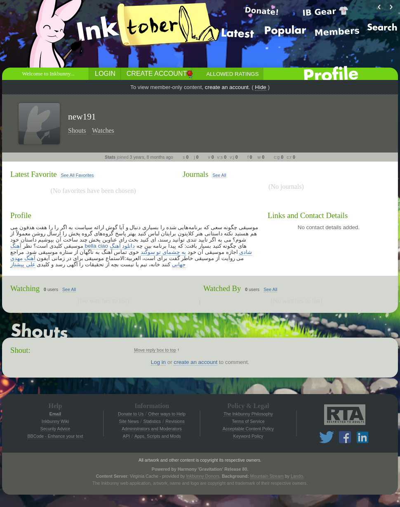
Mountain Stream (267, 476)
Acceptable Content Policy (248, 428)
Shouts (77, 130)
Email (55, 413)
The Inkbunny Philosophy (248, 413)
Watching (25, 288)
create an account (227, 87)
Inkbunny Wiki (55, 421)
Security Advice (55, 428)
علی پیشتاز (22, 264)
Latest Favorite (33, 174)
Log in (158, 362)
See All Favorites (77, 175)
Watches (103, 130)
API (126, 436)
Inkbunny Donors (202, 476)
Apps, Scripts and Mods (157, 436)
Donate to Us (131, 413)
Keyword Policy (248, 436)
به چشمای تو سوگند (163, 252)
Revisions (174, 421)
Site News (129, 421)
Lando (297, 476)
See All (219, 175)
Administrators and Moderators (152, 428)
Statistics (152, 421)
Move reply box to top (155, 349)
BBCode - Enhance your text (55, 436)
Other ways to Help (167, 413)
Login (105, 73)
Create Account (157, 73)
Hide (260, 87)
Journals (195, 174)
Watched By (222, 288)
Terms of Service (248, 421)
